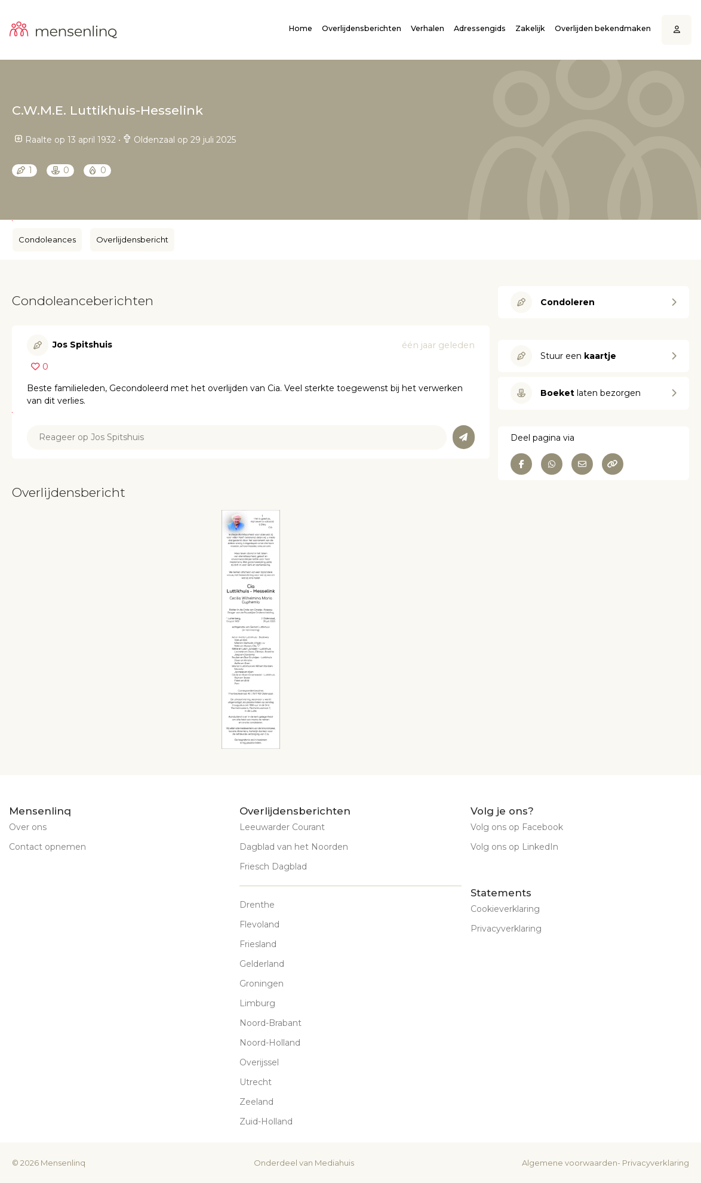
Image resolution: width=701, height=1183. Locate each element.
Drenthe (257, 904)
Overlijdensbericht (132, 239)
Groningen (261, 983)
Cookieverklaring (505, 909)
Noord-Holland (269, 1042)
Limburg (257, 1003)
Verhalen (427, 28)
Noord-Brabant (270, 1023)
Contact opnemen (47, 846)
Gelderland (261, 963)
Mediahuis (334, 1162)
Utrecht (255, 1082)
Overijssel (259, 1062)
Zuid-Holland (266, 1121)
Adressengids (480, 28)
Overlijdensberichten (361, 28)
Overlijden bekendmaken (603, 28)
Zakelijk (530, 28)
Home (300, 28)
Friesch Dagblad (273, 866)
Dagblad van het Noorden (293, 846)
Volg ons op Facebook (517, 827)
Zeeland (256, 1101)
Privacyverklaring (506, 928)
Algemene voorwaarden (569, 1162)
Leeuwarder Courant (282, 827)
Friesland (257, 944)
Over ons (28, 827)
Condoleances (47, 239)
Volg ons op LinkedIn (514, 846)
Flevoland (259, 924)
